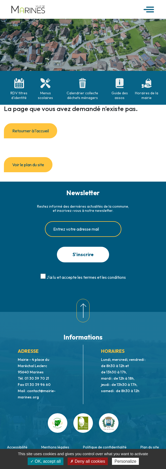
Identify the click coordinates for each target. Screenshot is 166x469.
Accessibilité (17, 447)
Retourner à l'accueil (30, 130)
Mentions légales (55, 447)
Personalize (126, 461)
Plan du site (149, 447)
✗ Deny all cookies (87, 461)
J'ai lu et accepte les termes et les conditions (86, 277)
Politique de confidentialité (105, 447)
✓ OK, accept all (45, 461)
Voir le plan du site (28, 164)
